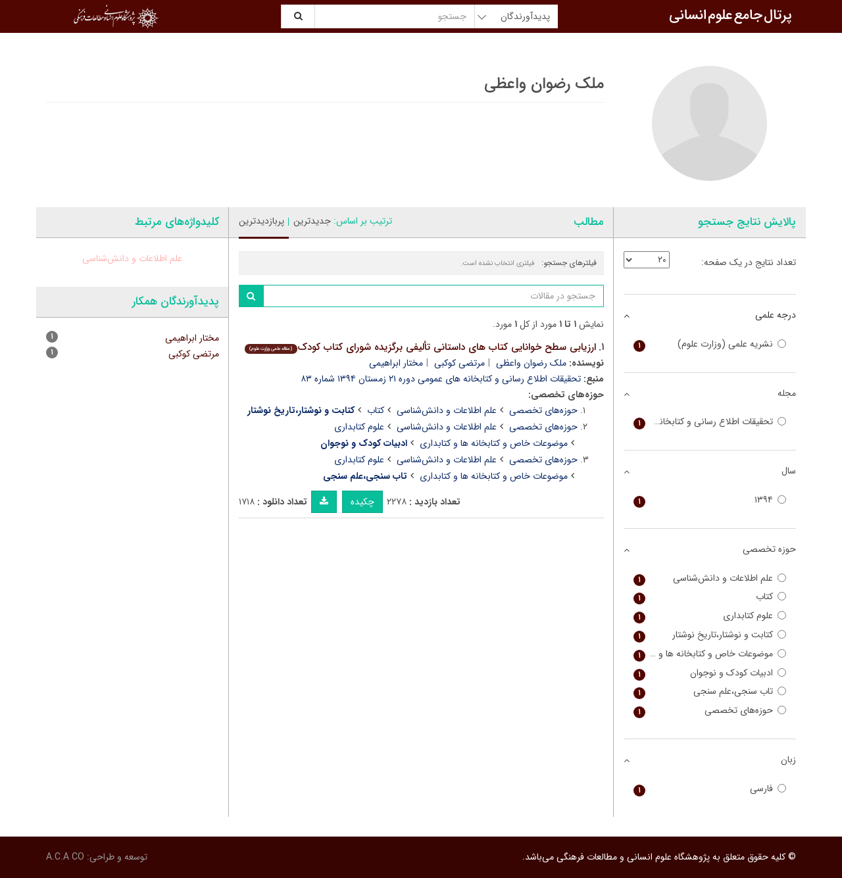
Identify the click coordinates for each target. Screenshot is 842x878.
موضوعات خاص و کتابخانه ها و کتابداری (494, 443)
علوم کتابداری (359, 427)
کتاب (375, 410)
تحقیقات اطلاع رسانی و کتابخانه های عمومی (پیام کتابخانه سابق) (710, 421)
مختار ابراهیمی (396, 363)
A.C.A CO (65, 857)
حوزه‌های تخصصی (543, 410)
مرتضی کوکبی (459, 363)
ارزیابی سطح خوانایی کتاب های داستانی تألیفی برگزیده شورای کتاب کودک (420, 347)
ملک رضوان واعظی (531, 363)
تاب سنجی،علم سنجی (710, 691)
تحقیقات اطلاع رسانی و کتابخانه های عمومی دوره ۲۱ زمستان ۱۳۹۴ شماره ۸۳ (441, 379)
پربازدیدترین (261, 221)
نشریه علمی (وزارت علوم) (710, 344)
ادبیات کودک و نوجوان (710, 673)
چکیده (362, 502)
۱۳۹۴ (710, 500)
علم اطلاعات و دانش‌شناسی (447, 410)
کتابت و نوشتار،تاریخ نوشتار (710, 635)
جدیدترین (312, 221)
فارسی (710, 788)
